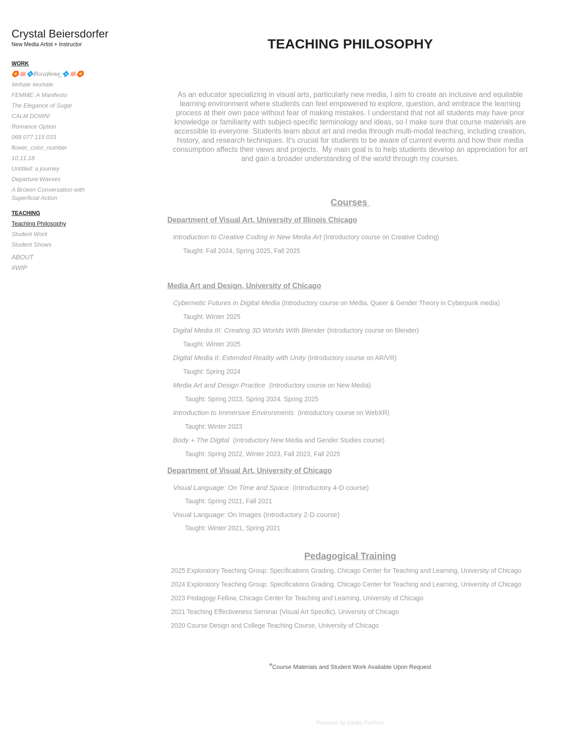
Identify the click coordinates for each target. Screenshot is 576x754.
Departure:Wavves (35, 179)
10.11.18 (23, 158)
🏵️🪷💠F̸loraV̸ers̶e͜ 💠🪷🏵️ (47, 73)
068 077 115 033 (33, 137)
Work (20, 63)
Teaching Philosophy (38, 223)
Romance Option (33, 126)
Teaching (25, 213)
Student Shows (31, 244)
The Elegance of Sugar (41, 105)
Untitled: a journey (35, 168)
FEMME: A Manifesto (39, 95)
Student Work (29, 234)
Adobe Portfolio (365, 723)
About (22, 257)
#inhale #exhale (32, 84)
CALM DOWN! (30, 116)
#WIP (19, 267)
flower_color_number (39, 147)
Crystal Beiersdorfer (59, 33)
